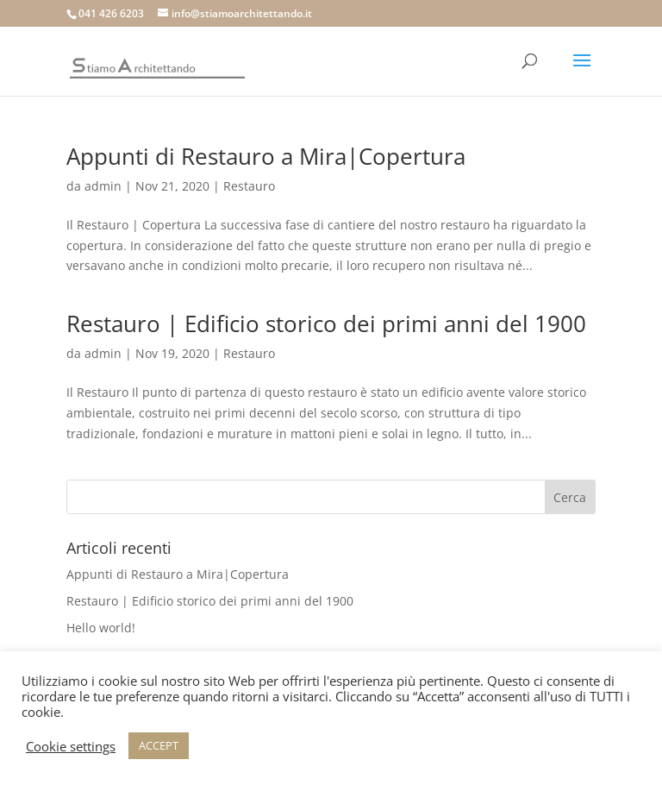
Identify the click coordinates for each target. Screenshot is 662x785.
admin (103, 186)
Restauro (249, 186)
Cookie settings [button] (71, 746)
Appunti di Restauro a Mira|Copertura (265, 156)
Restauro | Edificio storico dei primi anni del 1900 (326, 323)
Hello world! (100, 627)
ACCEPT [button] (158, 745)
